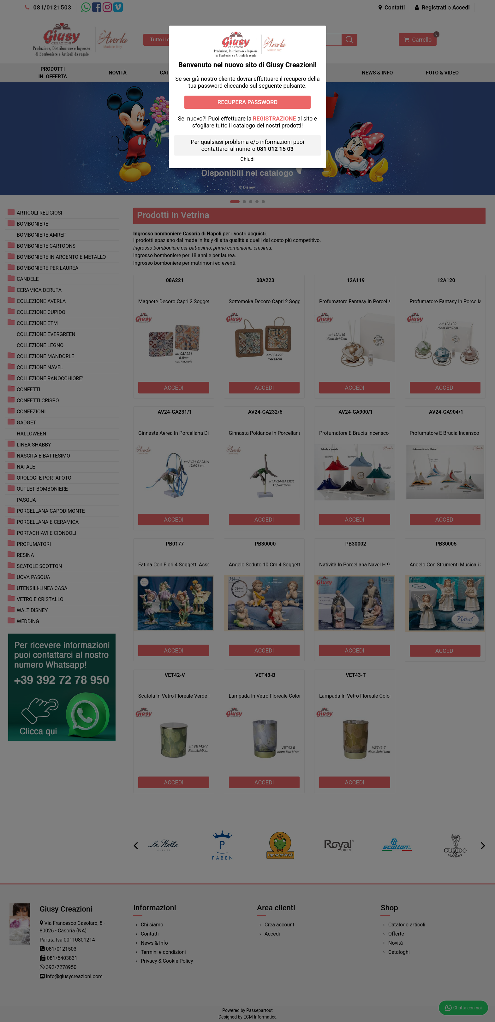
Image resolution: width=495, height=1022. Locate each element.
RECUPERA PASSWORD (247, 102)
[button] (248, 159)
